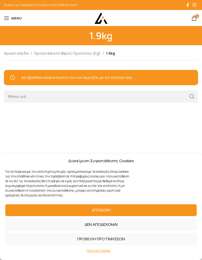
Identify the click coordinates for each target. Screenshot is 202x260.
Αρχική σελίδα (16, 53)
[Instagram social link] (194, 5)
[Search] (101, 96)
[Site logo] (101, 17)
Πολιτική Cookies (98, 250)
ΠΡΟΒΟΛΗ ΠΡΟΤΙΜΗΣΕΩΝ (101, 239)
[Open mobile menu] (12, 18)
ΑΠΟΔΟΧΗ (101, 210)
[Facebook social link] (188, 5)
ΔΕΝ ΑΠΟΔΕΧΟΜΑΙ (101, 224)
